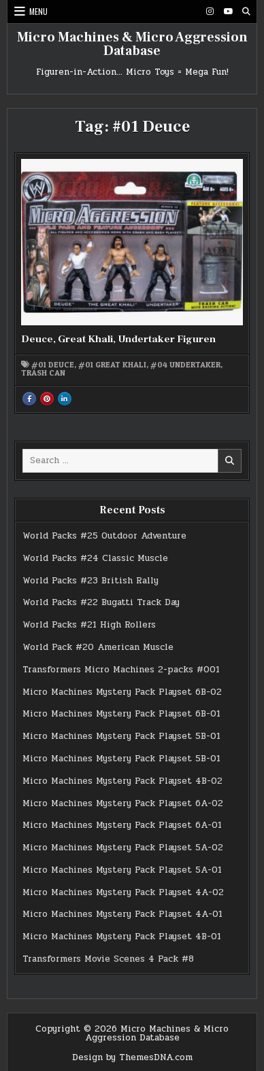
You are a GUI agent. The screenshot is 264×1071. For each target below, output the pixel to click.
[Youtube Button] (227, 11)
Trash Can (43, 373)
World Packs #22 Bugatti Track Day (101, 602)
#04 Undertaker (185, 365)
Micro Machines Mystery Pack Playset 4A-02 (123, 892)
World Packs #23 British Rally (90, 580)
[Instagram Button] (209, 11)
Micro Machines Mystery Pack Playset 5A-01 (122, 870)
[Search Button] (246, 11)
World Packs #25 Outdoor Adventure (104, 536)
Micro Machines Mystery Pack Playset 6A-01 (122, 825)
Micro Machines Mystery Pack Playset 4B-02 (122, 781)
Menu (38, 11)
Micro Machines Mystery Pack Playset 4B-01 (121, 936)
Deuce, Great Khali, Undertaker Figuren (118, 339)
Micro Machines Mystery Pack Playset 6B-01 (121, 714)
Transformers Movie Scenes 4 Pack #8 (108, 959)
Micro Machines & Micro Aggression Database (132, 44)
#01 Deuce (52, 365)
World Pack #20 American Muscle (98, 647)
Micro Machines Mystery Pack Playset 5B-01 (121, 736)
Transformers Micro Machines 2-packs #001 (121, 669)
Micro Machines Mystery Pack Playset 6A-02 (122, 803)
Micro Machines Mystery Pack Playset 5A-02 (122, 847)
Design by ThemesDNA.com (132, 1057)
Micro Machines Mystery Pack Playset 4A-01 (122, 914)
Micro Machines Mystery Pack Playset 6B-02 (122, 692)
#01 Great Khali (112, 365)
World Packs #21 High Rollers (89, 625)
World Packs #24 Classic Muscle (95, 558)
